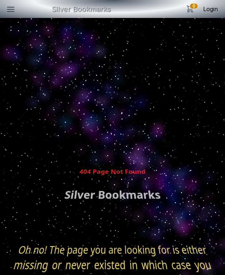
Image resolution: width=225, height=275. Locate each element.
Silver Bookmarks (81, 9)
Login (210, 9)
